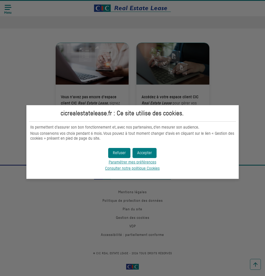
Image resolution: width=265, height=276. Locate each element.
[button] (144, 153)
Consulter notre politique (132, 168)
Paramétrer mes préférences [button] (132, 162)
